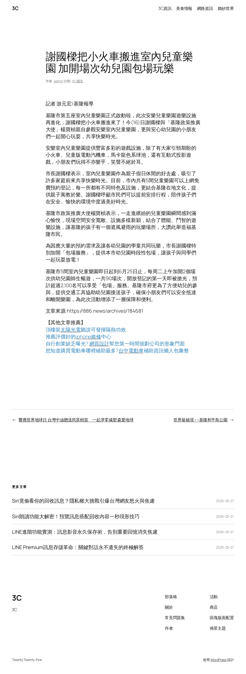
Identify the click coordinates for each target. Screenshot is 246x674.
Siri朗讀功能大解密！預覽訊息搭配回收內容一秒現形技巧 (76, 516)
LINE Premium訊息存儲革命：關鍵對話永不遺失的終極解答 (78, 547)
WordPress (218, 659)
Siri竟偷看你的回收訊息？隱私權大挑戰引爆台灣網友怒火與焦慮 (83, 501)
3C (15, 8)
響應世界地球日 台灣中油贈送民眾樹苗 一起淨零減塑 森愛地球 (76, 419)
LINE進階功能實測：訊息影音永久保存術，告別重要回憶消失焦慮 (85, 532)
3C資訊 (77, 81)
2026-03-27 (225, 501)
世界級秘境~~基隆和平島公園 (200, 419)
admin (58, 81)
